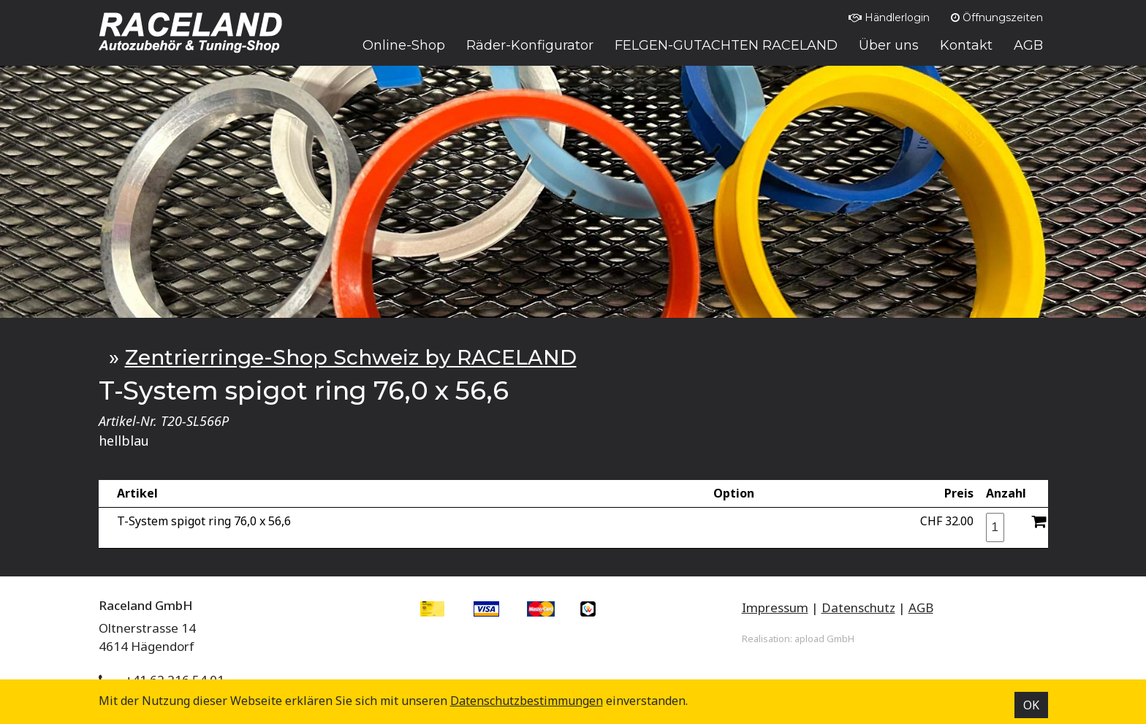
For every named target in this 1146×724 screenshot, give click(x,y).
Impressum (775, 607)
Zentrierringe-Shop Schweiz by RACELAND (351, 357)
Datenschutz (858, 607)
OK (1031, 705)
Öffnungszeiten (997, 17)
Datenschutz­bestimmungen (526, 701)
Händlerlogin (889, 17)
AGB (920, 607)
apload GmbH (824, 638)
